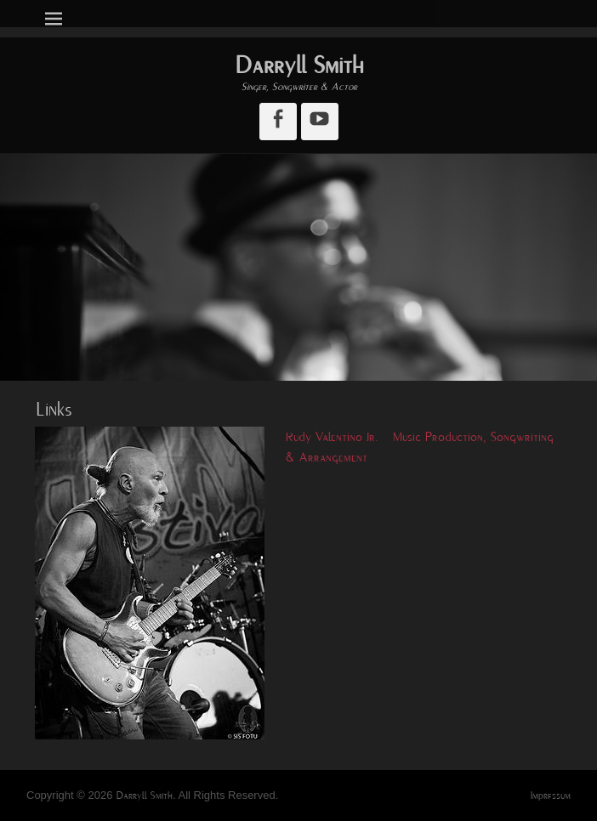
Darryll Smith (299, 65)
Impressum (550, 795)
